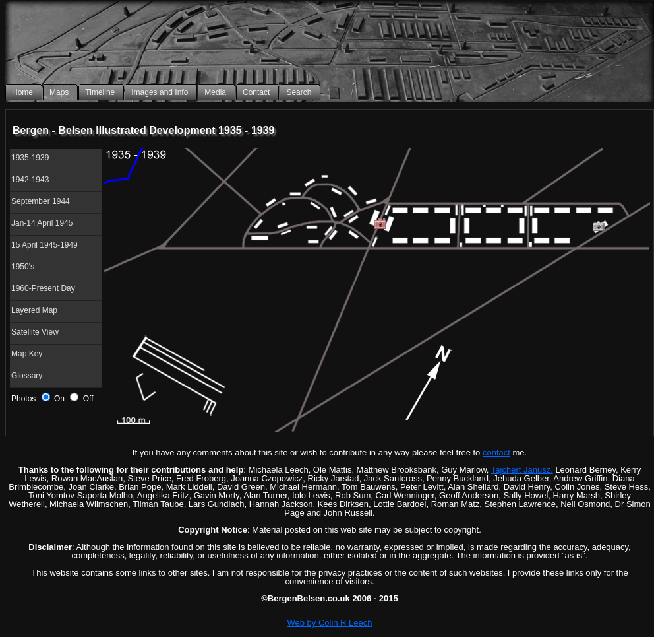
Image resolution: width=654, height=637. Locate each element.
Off (81, 398)
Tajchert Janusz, (522, 470)
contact (496, 452)
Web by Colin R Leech (329, 623)
